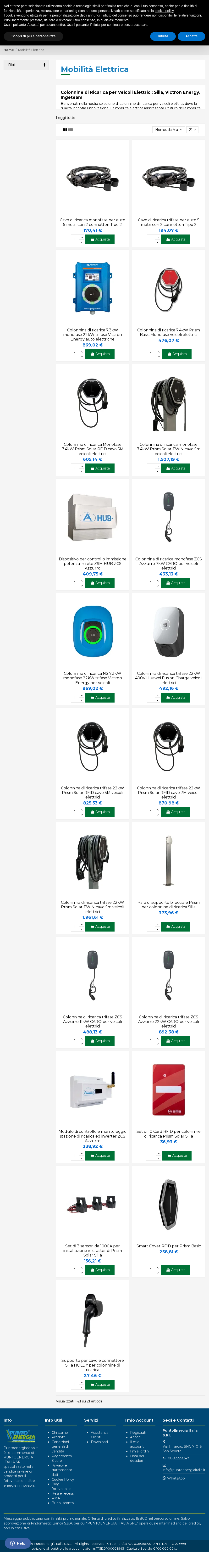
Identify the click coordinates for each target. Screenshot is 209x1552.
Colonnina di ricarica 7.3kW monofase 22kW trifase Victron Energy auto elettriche (92, 334)
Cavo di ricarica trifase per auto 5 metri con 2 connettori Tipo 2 (168, 222)
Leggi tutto (65, 118)
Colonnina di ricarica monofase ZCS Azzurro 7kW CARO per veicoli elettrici (168, 563)
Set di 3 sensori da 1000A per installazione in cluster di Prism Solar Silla (92, 1250)
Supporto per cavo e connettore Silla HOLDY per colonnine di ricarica (92, 1365)
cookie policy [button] (164, 11)
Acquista (100, 239)
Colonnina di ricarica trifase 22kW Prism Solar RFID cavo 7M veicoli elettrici (168, 792)
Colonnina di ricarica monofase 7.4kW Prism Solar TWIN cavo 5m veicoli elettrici (168, 449)
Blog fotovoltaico (62, 1486)
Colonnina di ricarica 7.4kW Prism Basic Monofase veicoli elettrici (168, 332)
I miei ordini (139, 1451)
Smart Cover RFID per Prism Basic (169, 1246)
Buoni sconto (63, 1503)
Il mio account (137, 1444)
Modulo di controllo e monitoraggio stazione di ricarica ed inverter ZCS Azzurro (92, 1136)
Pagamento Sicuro (62, 1458)
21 (192, 130)
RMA (56, 1498)
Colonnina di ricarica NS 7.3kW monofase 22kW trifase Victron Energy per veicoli (92, 678)
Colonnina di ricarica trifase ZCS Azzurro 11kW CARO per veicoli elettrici (92, 1021)
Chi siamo (60, 1432)
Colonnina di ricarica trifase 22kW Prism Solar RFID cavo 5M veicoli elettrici (92, 792)
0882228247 (178, 1458)
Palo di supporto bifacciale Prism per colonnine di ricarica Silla (169, 904)
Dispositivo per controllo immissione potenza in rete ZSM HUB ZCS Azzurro (92, 563)
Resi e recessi (63, 1493)
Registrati (138, 1432)
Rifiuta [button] (163, 36)
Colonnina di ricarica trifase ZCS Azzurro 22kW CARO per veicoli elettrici (168, 1021)
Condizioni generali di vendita (60, 1446)
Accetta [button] (191, 36)
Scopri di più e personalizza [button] (33, 36)
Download (99, 1442)
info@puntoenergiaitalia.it (184, 1470)
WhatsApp (176, 1478)
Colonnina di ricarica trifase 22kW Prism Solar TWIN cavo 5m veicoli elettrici (92, 907)
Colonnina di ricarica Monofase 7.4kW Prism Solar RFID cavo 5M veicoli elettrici (92, 449)
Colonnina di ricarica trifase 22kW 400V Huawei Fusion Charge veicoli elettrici (168, 678)
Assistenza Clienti (100, 1435)
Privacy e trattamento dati (62, 1470)
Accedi (135, 1437)
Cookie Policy (63, 1479)
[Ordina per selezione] (168, 129)
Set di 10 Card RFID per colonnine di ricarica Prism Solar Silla (169, 1133)
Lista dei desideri (137, 1458)
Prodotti (59, 1437)
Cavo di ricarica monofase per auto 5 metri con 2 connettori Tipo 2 (92, 222)
